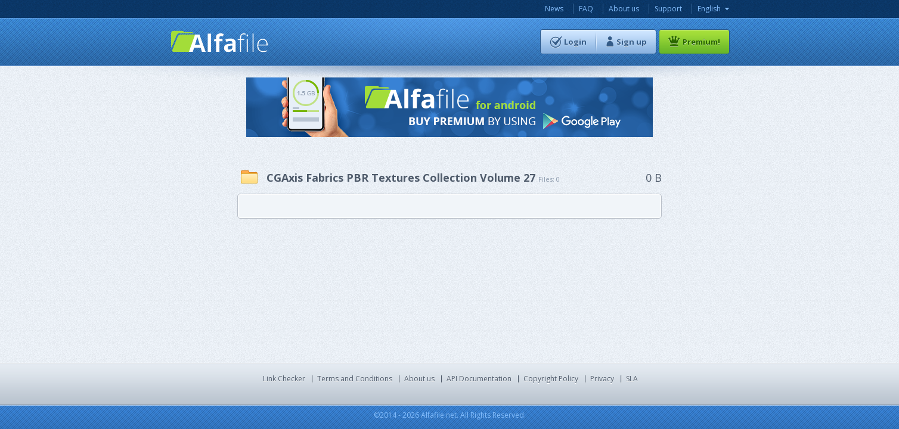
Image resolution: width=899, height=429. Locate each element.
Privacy (602, 379)
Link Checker (284, 379)
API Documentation (479, 379)
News (554, 9)
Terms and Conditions (354, 379)
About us (624, 9)
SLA (632, 379)
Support (668, 9)
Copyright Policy (550, 379)
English (709, 9)
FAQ (586, 9)
